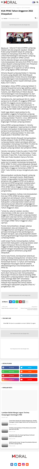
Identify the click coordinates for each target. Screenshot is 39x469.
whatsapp (11, 371)
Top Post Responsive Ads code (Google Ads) (19, 24)
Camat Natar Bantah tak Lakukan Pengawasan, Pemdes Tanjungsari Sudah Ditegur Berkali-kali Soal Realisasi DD (23, 421)
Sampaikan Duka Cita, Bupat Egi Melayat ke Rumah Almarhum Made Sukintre (22, 435)
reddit (29, 371)
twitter (30, 367)
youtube (30, 379)
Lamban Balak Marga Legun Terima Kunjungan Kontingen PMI (15, 413)
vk (29, 375)
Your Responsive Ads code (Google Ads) (19, 333)
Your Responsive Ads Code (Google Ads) (19, 348)
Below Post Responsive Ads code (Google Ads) (19, 295)
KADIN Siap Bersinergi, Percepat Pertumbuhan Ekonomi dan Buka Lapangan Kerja (23, 442)
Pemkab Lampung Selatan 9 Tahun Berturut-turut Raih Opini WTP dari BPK (22, 428)
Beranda (3, 7)
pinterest (11, 375)
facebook (11, 367)
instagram (11, 379)
